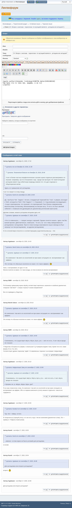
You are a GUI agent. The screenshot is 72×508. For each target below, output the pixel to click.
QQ (45, 234)
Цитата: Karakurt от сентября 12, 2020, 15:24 (21, 409)
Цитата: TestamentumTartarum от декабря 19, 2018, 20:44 (26, 172)
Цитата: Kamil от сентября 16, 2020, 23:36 (20, 195)
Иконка (5, 58)
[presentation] (19, 130)
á (2, 67)
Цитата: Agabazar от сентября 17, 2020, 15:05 (21, 215)
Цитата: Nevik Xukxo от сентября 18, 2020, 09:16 (22, 247)
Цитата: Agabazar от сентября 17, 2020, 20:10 (23, 253)
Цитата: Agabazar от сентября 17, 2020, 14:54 (21, 336)
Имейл (5, 50)
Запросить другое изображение (20, 116)
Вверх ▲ (68, 503)
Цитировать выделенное (58, 234)
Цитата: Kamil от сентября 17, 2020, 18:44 (20, 436)
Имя (4, 46)
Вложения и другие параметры (16, 107)
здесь (39, 19)
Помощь (62, 503)
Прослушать (6, 116)
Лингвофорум (9, 7)
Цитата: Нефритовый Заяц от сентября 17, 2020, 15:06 (24, 367)
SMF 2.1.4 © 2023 (6, 503)
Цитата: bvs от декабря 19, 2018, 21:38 (19, 167)
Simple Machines (16, 503)
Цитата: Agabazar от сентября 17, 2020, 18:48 (21, 461)
